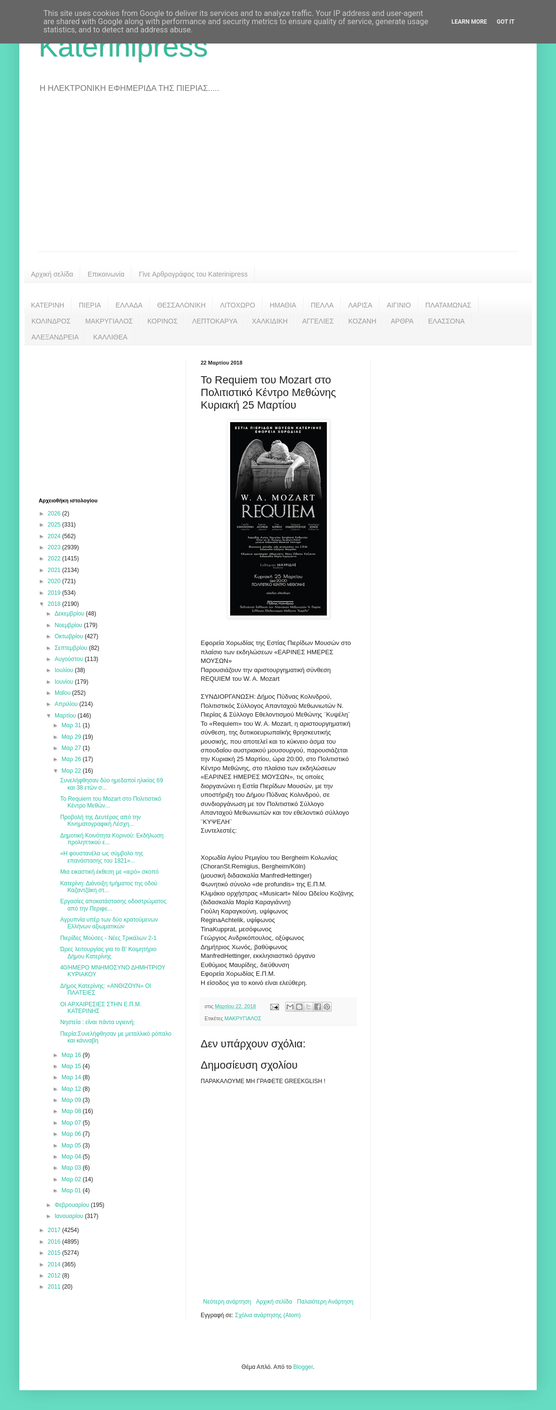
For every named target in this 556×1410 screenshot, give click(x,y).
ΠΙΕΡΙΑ (90, 305)
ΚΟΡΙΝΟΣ (162, 321)
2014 (55, 1264)
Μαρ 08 (72, 1111)
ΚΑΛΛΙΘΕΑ (110, 337)
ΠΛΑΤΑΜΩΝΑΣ (448, 305)
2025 (55, 524)
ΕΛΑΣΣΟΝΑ (446, 321)
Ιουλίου (65, 670)
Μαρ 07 (72, 1122)
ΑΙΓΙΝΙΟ (399, 305)
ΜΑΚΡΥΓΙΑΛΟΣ (109, 321)
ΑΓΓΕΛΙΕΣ (318, 321)
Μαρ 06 (72, 1134)
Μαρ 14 (72, 1077)
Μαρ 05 (72, 1145)
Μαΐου (63, 693)
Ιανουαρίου (70, 1216)
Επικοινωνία (106, 274)
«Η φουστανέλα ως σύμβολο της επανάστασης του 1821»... (101, 857)
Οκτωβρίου (70, 636)
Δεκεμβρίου (70, 613)
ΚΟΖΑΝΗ (362, 321)
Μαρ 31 (72, 725)
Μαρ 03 (72, 1167)
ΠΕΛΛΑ (322, 305)
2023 (55, 547)
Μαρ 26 (72, 759)
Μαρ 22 (72, 770)
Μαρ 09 (72, 1100)
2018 (55, 604)
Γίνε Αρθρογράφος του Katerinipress (193, 274)
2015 (55, 1252)
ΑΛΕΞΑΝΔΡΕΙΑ (55, 337)
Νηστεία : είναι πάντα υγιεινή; (97, 1022)
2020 (55, 581)
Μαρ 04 (72, 1156)
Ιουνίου (65, 681)
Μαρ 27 (72, 748)
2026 (55, 513)
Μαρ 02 (72, 1179)
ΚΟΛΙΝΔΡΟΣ (51, 321)
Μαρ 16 (72, 1055)
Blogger (303, 1367)
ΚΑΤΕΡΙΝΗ (47, 305)
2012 (55, 1275)
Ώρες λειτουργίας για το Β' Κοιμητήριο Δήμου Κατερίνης (108, 952)
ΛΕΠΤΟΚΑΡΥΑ (214, 321)
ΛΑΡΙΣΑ (360, 305)
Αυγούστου (70, 659)
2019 (55, 592)
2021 (55, 570)
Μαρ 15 (72, 1066)
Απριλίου (67, 704)
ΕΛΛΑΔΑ (129, 305)
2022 (55, 558)
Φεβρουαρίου (73, 1205)
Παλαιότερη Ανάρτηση (325, 1301)
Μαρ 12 (72, 1089)
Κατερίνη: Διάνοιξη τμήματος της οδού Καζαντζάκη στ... (108, 887)
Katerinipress (123, 46)
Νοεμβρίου (69, 625)
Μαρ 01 (72, 1190)
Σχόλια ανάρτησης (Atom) (268, 1315)
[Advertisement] (278, 179)
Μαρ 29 (72, 737)
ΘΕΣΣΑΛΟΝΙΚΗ (181, 305)
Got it (505, 21)
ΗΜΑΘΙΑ (283, 305)
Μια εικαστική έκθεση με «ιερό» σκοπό (109, 871)
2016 (55, 1241)
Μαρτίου (66, 715)
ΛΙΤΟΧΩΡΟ (237, 305)
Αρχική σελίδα (52, 274)
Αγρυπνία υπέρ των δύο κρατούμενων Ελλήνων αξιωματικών (109, 923)
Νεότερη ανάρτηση (227, 1301)
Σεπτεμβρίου (72, 648)
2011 (55, 1286)
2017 (55, 1230)
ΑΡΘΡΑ (402, 321)
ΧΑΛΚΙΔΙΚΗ (270, 321)
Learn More (469, 21)
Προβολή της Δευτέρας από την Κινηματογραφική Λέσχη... (100, 820)
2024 (55, 536)
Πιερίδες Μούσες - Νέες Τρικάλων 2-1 (108, 938)
